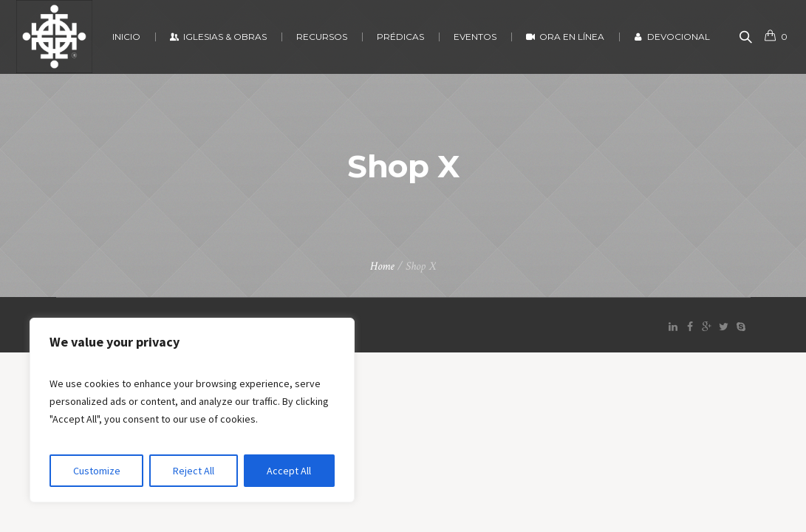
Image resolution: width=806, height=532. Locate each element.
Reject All (193, 470)
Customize (96, 470)
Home (382, 266)
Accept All (289, 470)
